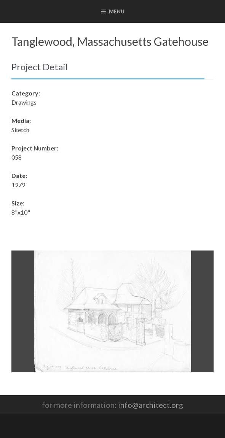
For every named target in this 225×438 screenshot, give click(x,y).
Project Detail (39, 66)
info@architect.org (150, 404)
